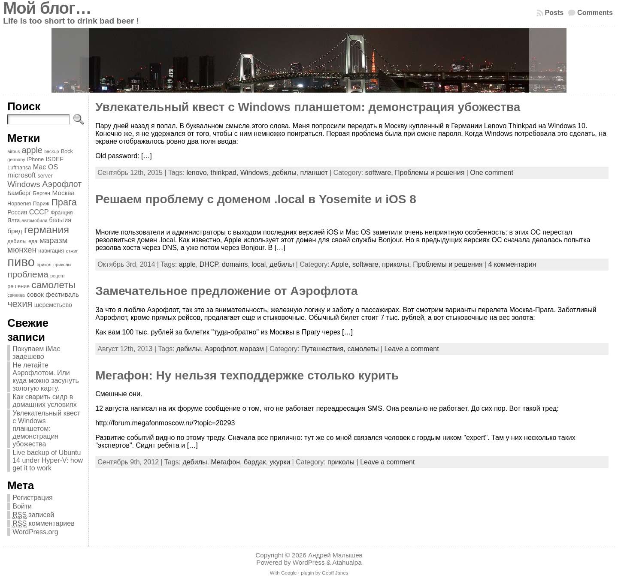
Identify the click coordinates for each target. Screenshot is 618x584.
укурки (280, 462)
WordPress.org (35, 532)
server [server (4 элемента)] (45, 176)
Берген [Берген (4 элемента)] (41, 193)
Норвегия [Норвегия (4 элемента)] (19, 204)
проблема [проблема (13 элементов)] (27, 274)
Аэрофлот (220, 348)
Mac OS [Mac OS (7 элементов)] (45, 167)
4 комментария (512, 264)
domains (235, 264)
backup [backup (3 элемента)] (51, 151)
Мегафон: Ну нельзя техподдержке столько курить (247, 375)
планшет (314, 172)
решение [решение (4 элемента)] (18, 286)
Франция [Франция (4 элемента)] (62, 213)
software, (380, 172)
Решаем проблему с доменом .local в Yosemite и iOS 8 (255, 199)
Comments (595, 12)
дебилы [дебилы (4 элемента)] (17, 241)
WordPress (309, 562)
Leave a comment (411, 348)
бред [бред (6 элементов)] (14, 231)
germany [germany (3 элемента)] (16, 159)
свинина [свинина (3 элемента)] (16, 295)
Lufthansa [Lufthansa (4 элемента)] (19, 168)
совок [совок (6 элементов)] (35, 294)
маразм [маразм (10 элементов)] (53, 240)
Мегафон (225, 462)
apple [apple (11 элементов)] (32, 150)
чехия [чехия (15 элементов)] (19, 303)
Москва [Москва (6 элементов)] (63, 192)
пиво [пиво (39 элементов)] (21, 262)
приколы (340, 462)
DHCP (209, 264)
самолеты (363, 348)
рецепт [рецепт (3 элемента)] (57, 275)
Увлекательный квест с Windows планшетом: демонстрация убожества (46, 428)
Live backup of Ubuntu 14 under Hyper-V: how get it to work (47, 460)
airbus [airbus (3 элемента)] (13, 151)
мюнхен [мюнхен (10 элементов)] (21, 249)
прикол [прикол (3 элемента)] (43, 264)
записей (33, 515)
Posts (554, 12)
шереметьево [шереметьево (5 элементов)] (53, 304)
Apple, (341, 264)
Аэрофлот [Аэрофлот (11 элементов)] (62, 184)
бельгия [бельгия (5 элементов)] (60, 220)
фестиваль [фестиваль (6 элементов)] (62, 294)
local (258, 264)
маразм (252, 348)
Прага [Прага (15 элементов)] (64, 202)
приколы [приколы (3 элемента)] (62, 264)
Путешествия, (324, 348)
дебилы (284, 172)
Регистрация (32, 497)
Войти (22, 506)
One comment (491, 172)
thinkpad (223, 172)
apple (187, 264)
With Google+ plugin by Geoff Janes (309, 572)
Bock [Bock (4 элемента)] (67, 151)
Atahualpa (346, 562)
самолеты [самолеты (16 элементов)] (53, 285)
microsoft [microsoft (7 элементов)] (21, 175)
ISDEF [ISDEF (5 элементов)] (55, 159)
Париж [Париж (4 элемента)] (41, 204)
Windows (254, 172)
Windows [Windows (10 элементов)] (23, 184)
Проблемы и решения (429, 172)
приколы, (397, 264)
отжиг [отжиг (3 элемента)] (72, 250)
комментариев (43, 523)
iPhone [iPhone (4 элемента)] (35, 160)
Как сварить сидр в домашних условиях (44, 400)
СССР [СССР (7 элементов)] (39, 212)
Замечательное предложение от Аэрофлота (226, 291)
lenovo (196, 172)
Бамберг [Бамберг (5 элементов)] (19, 193)
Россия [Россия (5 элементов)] (17, 212)
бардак (255, 462)
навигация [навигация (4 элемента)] (51, 251)
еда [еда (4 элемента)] (32, 241)
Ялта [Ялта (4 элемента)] (13, 220)
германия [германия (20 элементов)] (46, 229)
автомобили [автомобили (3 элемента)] (35, 220)
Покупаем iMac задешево (36, 352)
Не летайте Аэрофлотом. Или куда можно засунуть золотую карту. (45, 376)
